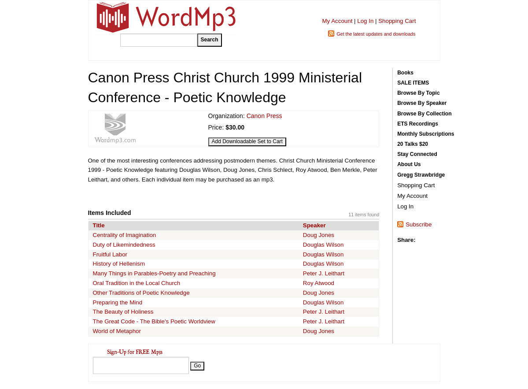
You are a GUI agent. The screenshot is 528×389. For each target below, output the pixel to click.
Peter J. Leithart (323, 273)
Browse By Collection (424, 114)
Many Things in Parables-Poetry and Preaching (154, 273)
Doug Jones (318, 235)
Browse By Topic (418, 93)
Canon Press (264, 115)
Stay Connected (417, 154)
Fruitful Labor (110, 254)
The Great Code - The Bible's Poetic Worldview (154, 321)
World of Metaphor (117, 331)
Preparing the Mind (118, 302)
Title (99, 225)
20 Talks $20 (412, 144)
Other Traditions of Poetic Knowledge (141, 292)
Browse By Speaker (422, 103)
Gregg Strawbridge (421, 175)
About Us (409, 164)
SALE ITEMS (413, 83)
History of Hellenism (119, 263)
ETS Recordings (417, 124)
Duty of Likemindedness (124, 244)
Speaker (314, 225)
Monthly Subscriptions (425, 134)
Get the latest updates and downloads (375, 34)
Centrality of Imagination (124, 235)
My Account (337, 21)
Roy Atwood (318, 283)
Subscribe (419, 224)
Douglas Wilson (323, 244)
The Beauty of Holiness (123, 311)
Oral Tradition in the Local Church (137, 283)
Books (405, 73)
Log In (365, 21)
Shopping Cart (397, 21)
